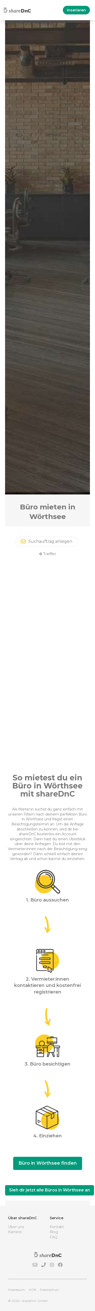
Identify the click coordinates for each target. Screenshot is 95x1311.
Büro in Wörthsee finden (47, 1163)
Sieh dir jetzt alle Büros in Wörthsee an (49, 1190)
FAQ (54, 1237)
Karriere (15, 1232)
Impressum (16, 1290)
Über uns (16, 1227)
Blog (54, 1232)
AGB (32, 1290)
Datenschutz (49, 1290)
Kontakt (57, 1227)
